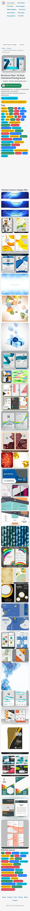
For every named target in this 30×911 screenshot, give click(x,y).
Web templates (11, 9)
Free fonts (10, 6)
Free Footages (20, 6)
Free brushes (11, 13)
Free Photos (21, 3)
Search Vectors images (9, 44)
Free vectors (11, 3)
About (26, 897)
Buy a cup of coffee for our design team (14, 102)
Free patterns (11, 16)
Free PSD (20, 16)
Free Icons (22, 9)
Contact (15, 900)
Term (15, 897)
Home (3, 48)
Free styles (21, 13)
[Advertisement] (15, 30)
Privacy (20, 897)
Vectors (9, 48)
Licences (9, 897)
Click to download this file (11, 85)
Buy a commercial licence (9, 98)
